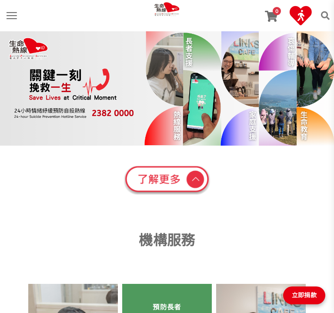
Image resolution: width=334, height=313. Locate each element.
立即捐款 (304, 295)
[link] (167, 8)
